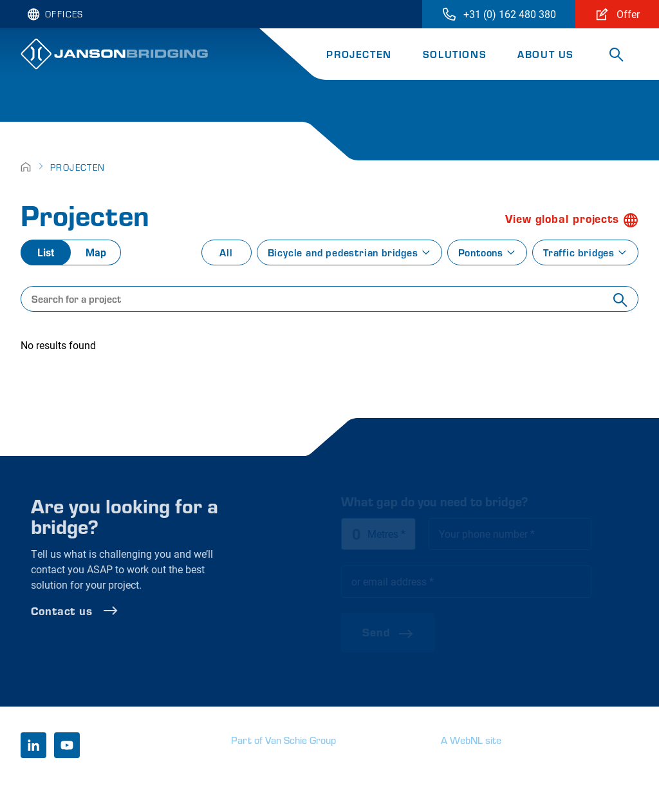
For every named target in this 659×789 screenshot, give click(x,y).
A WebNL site (471, 739)
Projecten (358, 54)
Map (96, 252)
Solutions (455, 54)
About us (545, 54)
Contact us (105, 610)
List (45, 252)
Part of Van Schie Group (283, 739)
